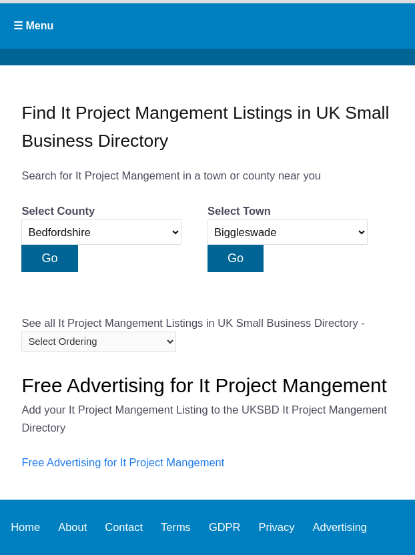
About (72, 527)
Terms (176, 527)
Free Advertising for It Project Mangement (122, 462)
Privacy (276, 527)
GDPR (225, 527)
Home (25, 527)
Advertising (340, 527)
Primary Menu (207, 26)
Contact (124, 527)
